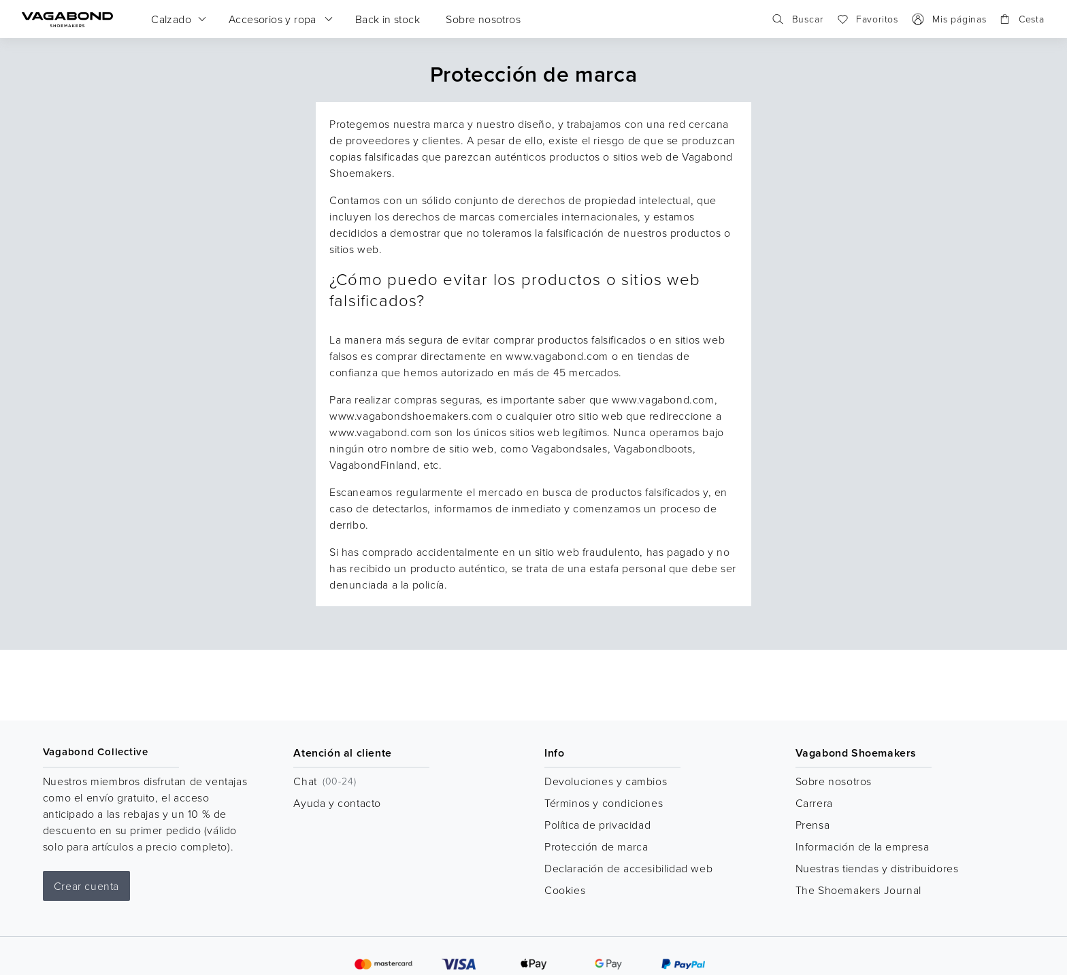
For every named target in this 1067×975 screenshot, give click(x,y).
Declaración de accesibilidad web (628, 868)
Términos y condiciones (603, 802)
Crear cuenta (86, 885)
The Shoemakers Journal (858, 889)
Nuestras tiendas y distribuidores (877, 868)
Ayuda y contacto (337, 802)
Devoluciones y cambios (605, 781)
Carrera (814, 802)
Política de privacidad (597, 824)
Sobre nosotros (833, 781)
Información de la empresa (862, 846)
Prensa (812, 824)
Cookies (564, 889)
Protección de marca (596, 846)
